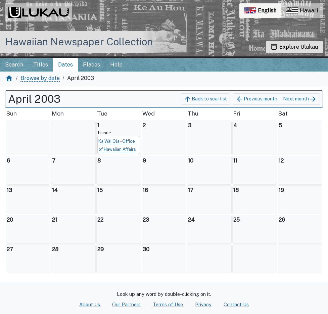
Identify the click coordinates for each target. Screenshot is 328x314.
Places (91, 64)
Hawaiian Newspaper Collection (79, 42)
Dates (65, 64)
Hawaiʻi (302, 10)
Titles (40, 64)
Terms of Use (168, 304)
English (262, 12)
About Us (90, 304)
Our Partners (126, 304)
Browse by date (40, 78)
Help (116, 64)
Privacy (203, 304)
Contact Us (236, 304)
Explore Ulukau (294, 47)
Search (14, 64)
